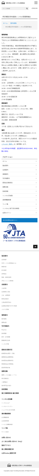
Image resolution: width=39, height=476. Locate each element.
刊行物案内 (6, 178)
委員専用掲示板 (6, 367)
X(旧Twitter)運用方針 (9, 453)
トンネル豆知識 (8, 195)
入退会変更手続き (6, 302)
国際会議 (4, 322)
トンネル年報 (5, 344)
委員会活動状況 (8, 182)
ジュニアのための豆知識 (8, 410)
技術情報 (5, 191)
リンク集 (5, 204)
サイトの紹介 (5, 432)
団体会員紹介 (5, 299)
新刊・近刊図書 (6, 337)
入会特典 (4, 288)
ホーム (5, 23)
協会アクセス (6, 445)
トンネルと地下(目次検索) (11, 208)
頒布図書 (4, 333)
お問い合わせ (6, 437)
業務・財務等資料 (6, 277)
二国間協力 (5, 382)
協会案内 (5, 165)
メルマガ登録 (5, 309)
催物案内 (5, 174)
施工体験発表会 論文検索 (10, 393)
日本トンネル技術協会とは (9, 263)
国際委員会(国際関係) (7, 357)
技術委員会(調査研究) (7, 360)
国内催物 (13, 23)
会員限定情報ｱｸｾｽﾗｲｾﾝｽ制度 (9, 306)
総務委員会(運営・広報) (8, 353)
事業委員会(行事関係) (7, 364)
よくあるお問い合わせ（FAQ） (12, 441)
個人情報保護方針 (8, 449)
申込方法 (4, 330)
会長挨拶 (4, 259)
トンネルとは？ (6, 403)
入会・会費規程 (6, 295)
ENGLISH (34, 8)
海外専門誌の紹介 (6, 385)
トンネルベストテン (7, 406)
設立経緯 (4, 270)
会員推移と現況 (6, 291)
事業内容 (4, 266)
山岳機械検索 (5, 417)
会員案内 (5, 170)
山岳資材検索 (5, 421)
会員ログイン (7, 213)
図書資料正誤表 (6, 340)
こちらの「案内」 (8, 144)
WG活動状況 (5, 378)
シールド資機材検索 (7, 424)
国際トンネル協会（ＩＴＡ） (9, 375)
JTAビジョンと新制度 (7, 280)
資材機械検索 (7, 200)
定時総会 (4, 273)
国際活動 (5, 187)
